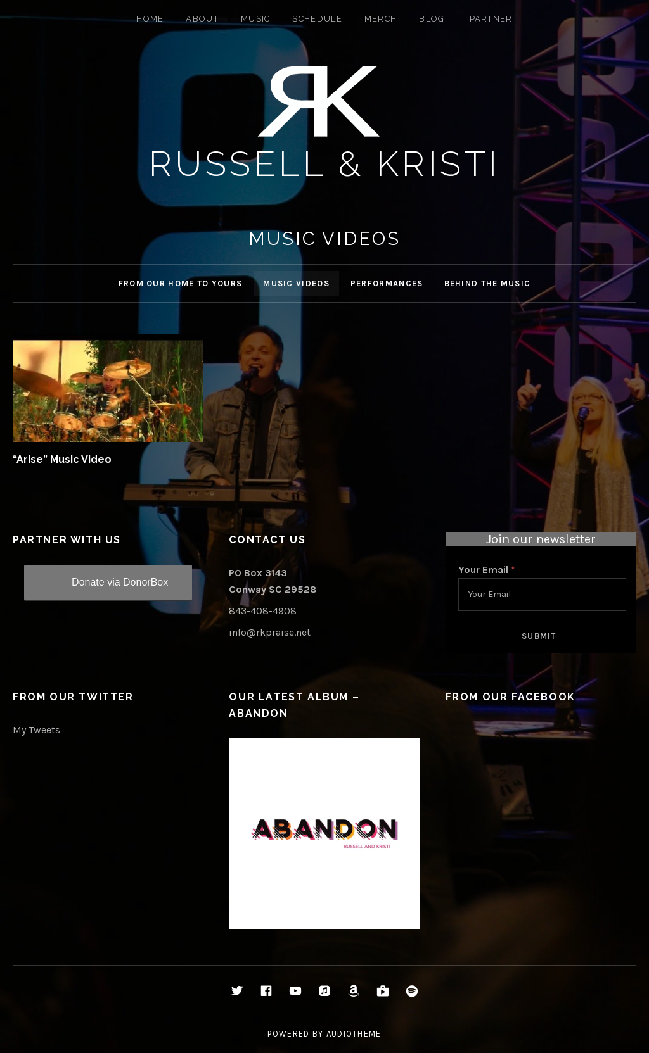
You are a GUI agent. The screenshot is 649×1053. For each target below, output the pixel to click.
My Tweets (36, 730)
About (202, 18)
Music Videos (296, 283)
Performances (386, 283)
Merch (380, 18)
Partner (491, 18)
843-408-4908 (263, 611)
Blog (431, 18)
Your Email (486, 570)
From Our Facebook (510, 697)
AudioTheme (354, 1033)
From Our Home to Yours (181, 283)
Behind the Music (487, 283)
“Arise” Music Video (62, 459)
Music (256, 18)
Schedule (317, 18)
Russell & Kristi (325, 163)
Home (150, 18)
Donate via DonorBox (120, 582)
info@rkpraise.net (270, 632)
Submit (539, 636)
